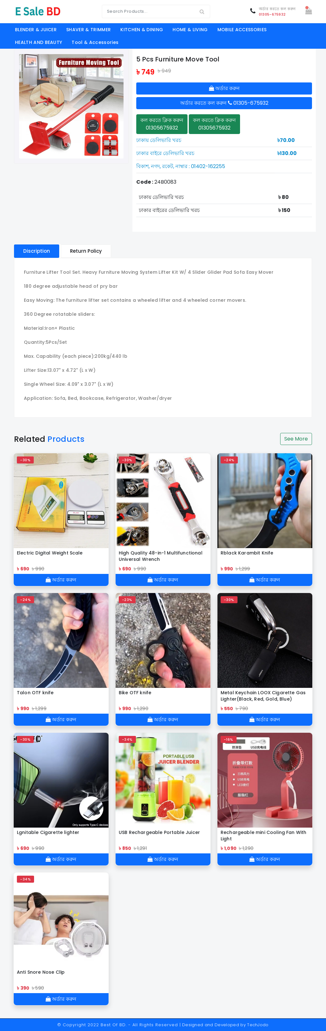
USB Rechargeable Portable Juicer (159, 832)
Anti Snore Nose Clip (41, 972)
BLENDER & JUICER (36, 29)
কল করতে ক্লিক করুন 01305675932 (161, 124)
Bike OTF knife (135, 692)
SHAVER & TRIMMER (88, 29)
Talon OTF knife (35, 692)
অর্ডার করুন (224, 88)
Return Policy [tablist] (86, 251)
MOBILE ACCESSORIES (242, 29)
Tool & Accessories (95, 42)
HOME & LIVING (190, 29)
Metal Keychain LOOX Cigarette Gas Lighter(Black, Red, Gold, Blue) (263, 695)
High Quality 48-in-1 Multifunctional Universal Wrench (160, 556)
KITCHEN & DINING (141, 29)
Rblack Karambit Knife (247, 553)
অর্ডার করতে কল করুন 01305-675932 (224, 103)
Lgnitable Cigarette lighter (48, 832)
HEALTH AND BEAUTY (38, 42)
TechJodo (258, 1025)
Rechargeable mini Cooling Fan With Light (263, 835)
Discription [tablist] (36, 251)
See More (296, 438)
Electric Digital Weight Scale (50, 553)
